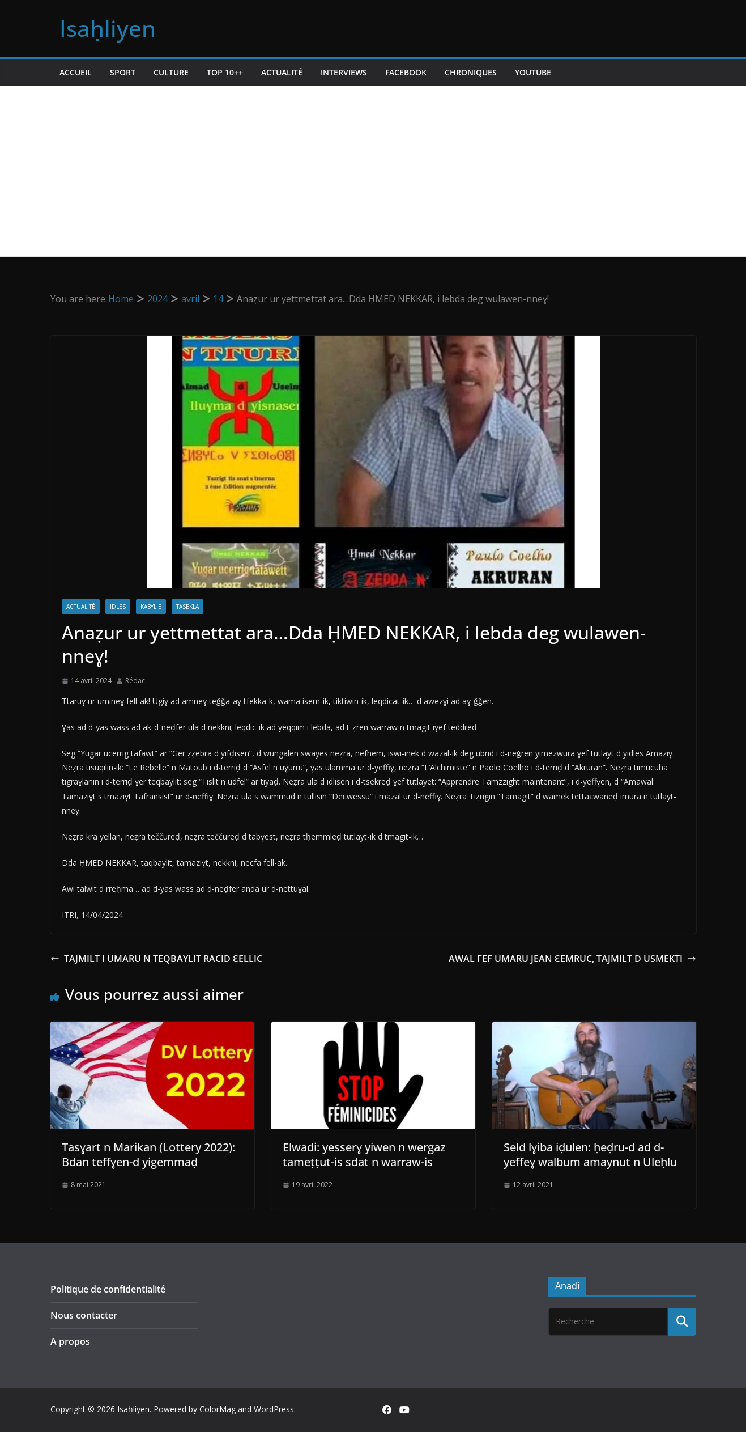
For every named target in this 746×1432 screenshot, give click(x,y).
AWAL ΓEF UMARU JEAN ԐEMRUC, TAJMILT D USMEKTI (572, 958)
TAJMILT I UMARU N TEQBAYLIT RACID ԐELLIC (156, 958)
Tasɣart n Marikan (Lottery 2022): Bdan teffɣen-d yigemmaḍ (148, 1154)
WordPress (274, 1409)
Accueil (75, 72)
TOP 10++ (225, 72)
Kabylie (150, 607)
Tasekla (187, 607)
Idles (118, 607)
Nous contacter (83, 1315)
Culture (171, 72)
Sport (122, 72)
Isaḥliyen (107, 28)
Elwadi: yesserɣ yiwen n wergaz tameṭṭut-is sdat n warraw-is (364, 1154)
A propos (70, 1341)
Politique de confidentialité (107, 1289)
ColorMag (217, 1409)
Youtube (533, 72)
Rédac (135, 680)
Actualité (281, 72)
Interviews (344, 72)
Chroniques (471, 72)
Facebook (406, 72)
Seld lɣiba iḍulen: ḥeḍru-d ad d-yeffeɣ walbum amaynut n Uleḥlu (590, 1154)
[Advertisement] (373, 171)
